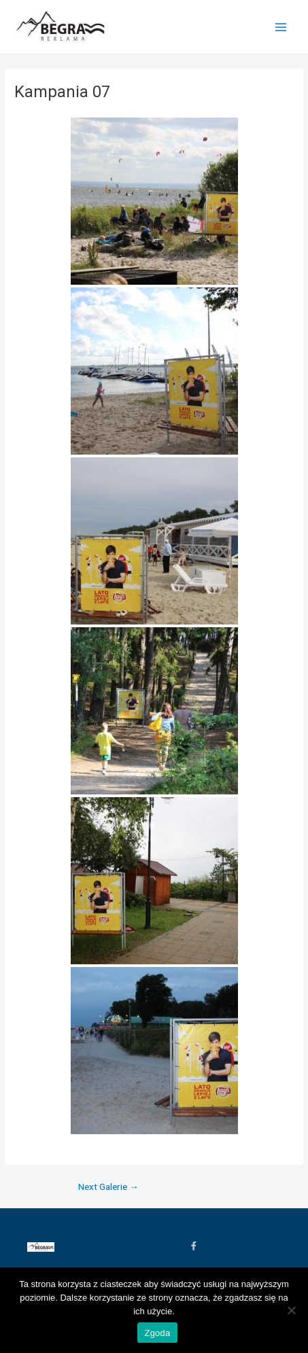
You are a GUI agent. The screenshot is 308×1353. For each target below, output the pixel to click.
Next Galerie (108, 1187)
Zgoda (157, 1333)
